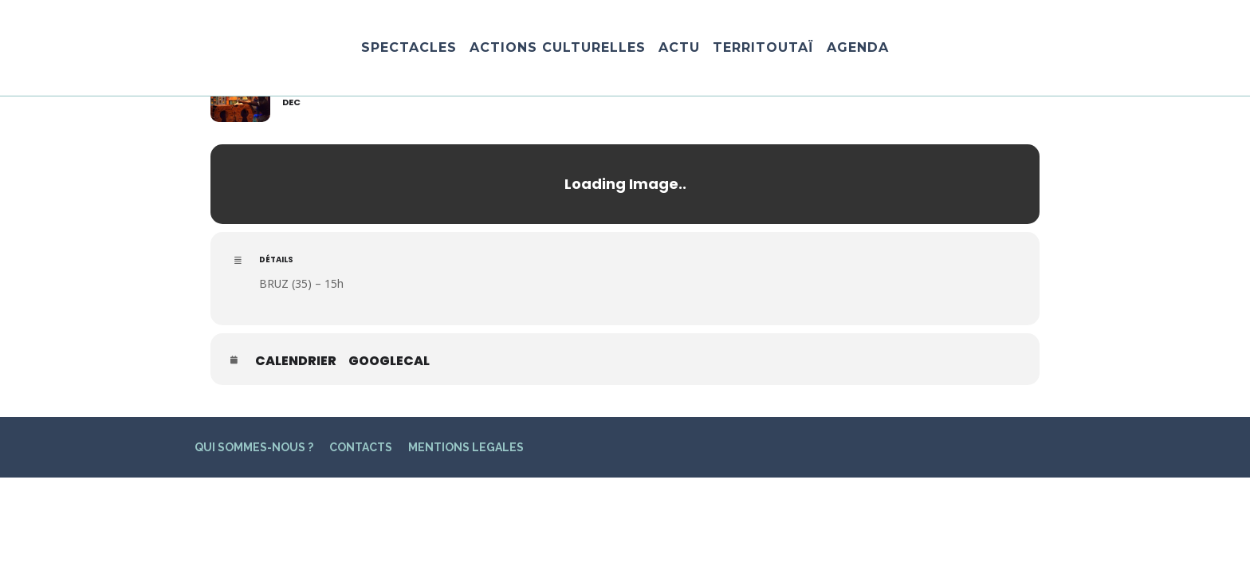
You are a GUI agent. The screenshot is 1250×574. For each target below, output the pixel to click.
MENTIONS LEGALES (466, 447)
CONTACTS (360, 447)
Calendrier (295, 361)
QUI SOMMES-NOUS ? (254, 447)
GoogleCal (389, 361)
